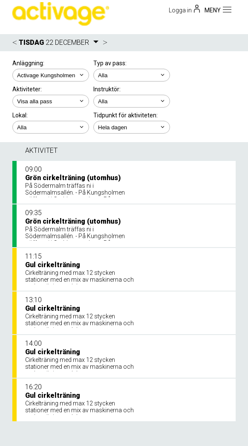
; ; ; (50, 101)
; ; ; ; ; (131, 127)
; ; (131, 75)
